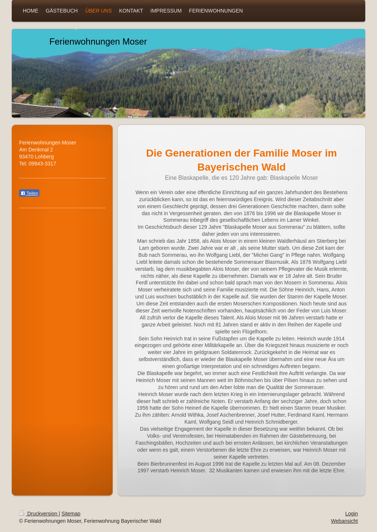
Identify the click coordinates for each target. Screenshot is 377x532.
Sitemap (70, 514)
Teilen (29, 193)
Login (351, 514)
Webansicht (344, 521)
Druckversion (39, 514)
